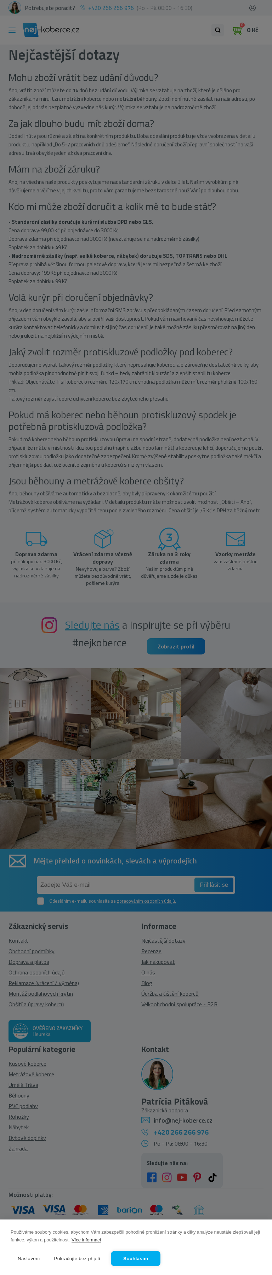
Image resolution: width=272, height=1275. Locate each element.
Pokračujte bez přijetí (77, 1258)
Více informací (86, 1239)
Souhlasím (135, 1258)
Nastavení (29, 1258)
